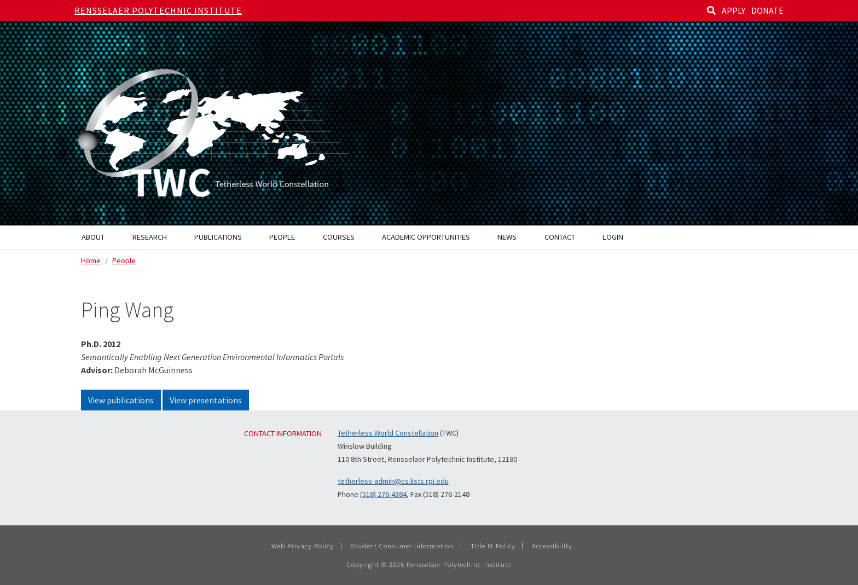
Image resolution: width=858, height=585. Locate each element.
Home (91, 260)
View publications (121, 400)
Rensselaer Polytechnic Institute (158, 10)
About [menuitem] (93, 237)
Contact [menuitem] (559, 237)
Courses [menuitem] (339, 237)
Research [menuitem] (149, 237)
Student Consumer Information (402, 545)
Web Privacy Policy (302, 545)
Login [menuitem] (612, 237)
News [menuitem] (507, 237)
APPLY (733, 10)
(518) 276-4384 (383, 494)
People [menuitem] (282, 237)
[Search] (711, 10)
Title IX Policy (493, 545)
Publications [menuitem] (218, 237)
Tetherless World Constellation (388, 433)
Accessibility (552, 545)
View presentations (206, 400)
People (124, 260)
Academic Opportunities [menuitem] (426, 237)
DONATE (767, 10)
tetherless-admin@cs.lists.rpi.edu (393, 481)
